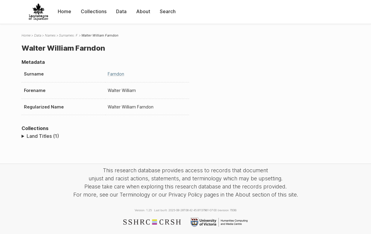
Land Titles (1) (43, 136)
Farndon (116, 73)
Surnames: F (68, 35)
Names (50, 35)
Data (121, 11)
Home (64, 11)
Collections (94, 11)
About (143, 11)
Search (168, 11)
